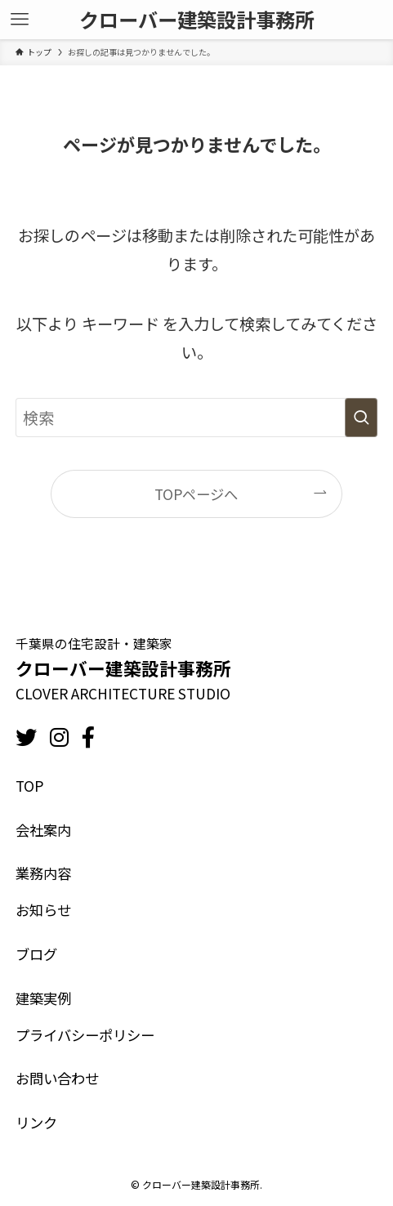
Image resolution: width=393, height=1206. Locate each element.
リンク (36, 1122)
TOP (29, 785)
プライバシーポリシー (85, 1035)
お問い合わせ (57, 1078)
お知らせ (43, 910)
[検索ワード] (196, 417)
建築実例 (43, 998)
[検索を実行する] (361, 417)
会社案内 (43, 830)
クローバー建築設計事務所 (197, 19)
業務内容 (43, 873)
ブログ (36, 954)
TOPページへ (196, 494)
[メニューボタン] (19, 19)
